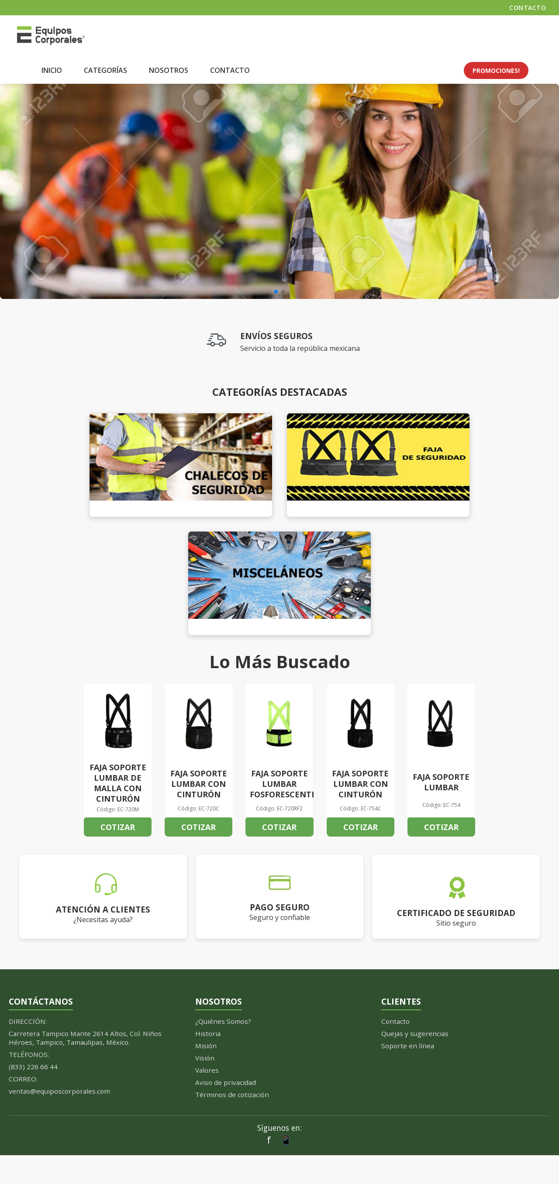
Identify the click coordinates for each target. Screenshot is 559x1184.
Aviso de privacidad (225, 1082)
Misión (206, 1045)
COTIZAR (117, 827)
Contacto (395, 1021)
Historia (208, 1033)
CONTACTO (527, 7)
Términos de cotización (232, 1094)
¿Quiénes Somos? (223, 1021)
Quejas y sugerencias (415, 1033)
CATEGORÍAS (105, 70)
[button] (276, 291)
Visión (204, 1058)
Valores (207, 1070)
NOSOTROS (168, 70)
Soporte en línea (407, 1045)
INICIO (51, 70)
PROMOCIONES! (496, 70)
